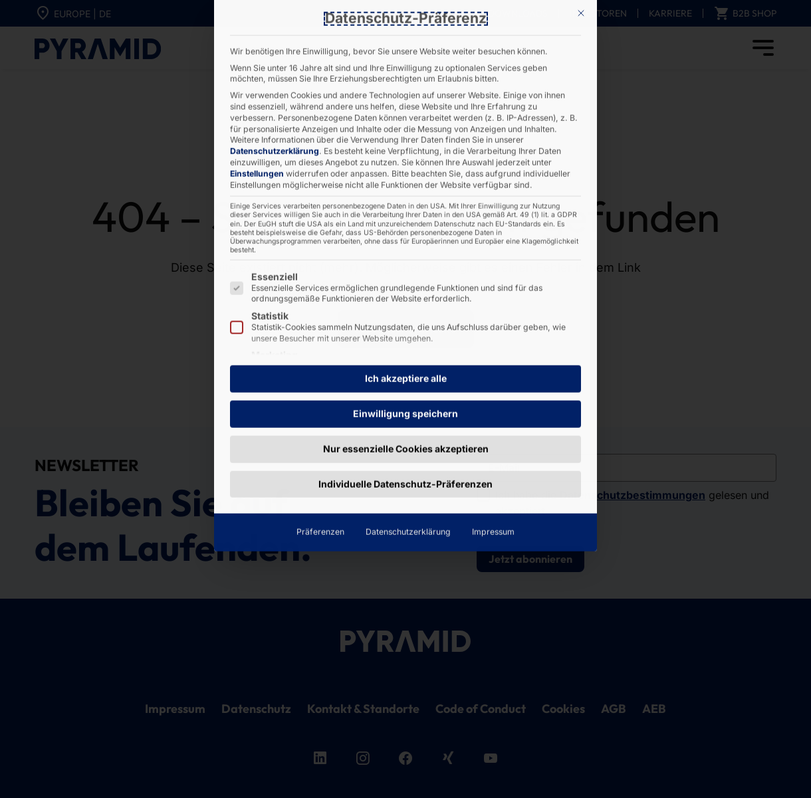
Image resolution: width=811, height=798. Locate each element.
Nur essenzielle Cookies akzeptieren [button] (406, 243)
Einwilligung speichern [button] (405, 207)
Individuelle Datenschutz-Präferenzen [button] (405, 278)
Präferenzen (320, 327)
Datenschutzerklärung (408, 327)
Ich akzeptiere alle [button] (406, 173)
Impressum (493, 327)
